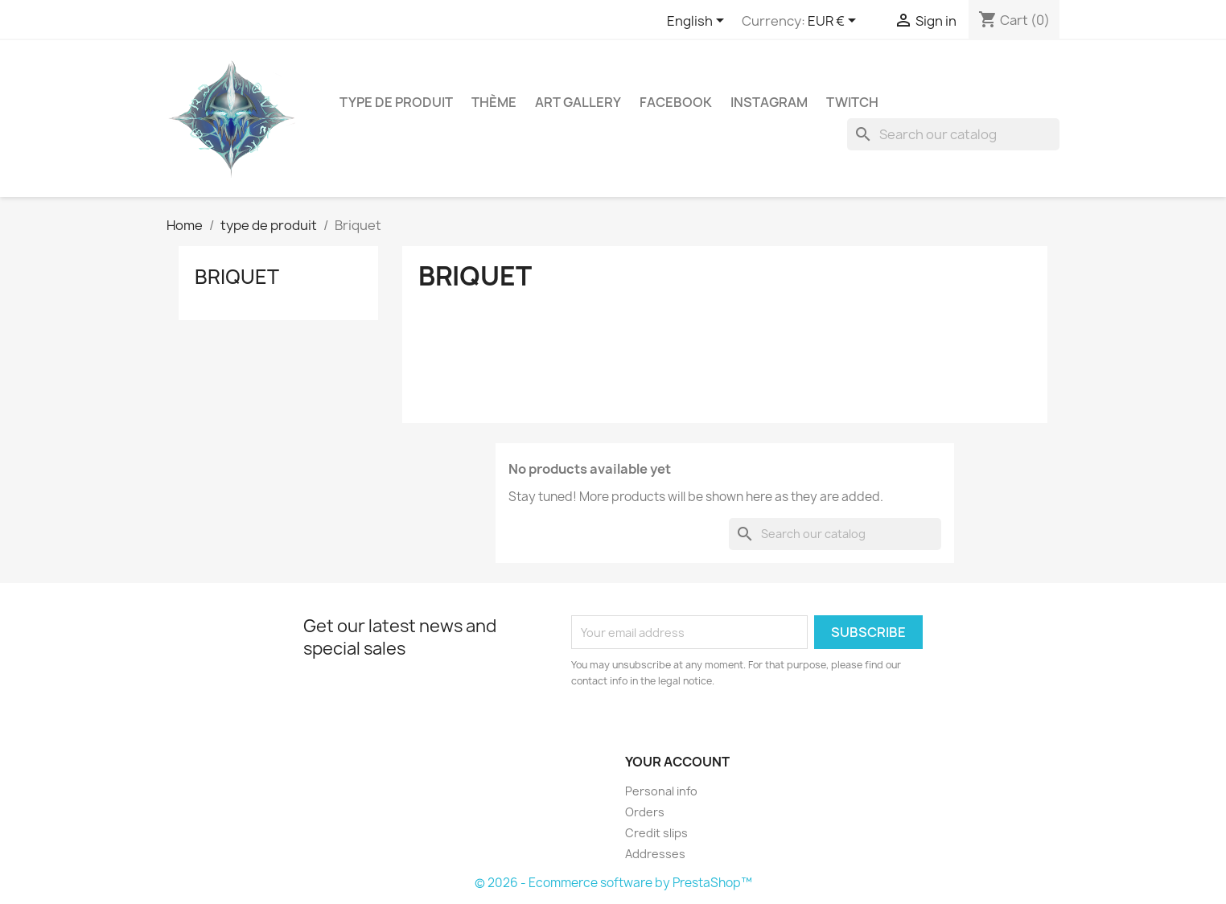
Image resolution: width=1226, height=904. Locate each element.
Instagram (769, 102)
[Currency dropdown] (835, 21)
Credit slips (656, 832)
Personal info (661, 791)
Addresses (655, 853)
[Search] (953, 134)
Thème (493, 102)
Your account (677, 761)
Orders (644, 812)
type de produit (396, 102)
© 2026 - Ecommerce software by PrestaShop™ (613, 882)
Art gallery (578, 102)
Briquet (237, 276)
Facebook (676, 102)
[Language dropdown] (698, 21)
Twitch (852, 102)
